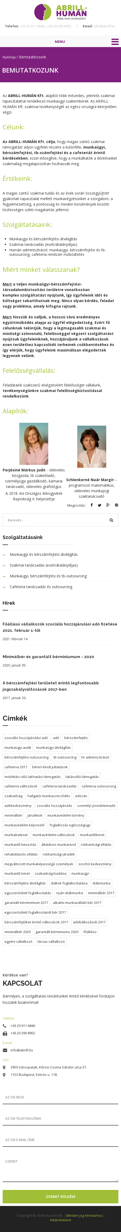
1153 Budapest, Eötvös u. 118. (34, 1074)
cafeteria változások (20, 786)
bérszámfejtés (76, 737)
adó (56, 737)
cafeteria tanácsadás (59, 786)
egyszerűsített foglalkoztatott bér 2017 (35, 912)
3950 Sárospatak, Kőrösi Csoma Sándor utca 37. (49, 1067)
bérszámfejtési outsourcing (26, 757)
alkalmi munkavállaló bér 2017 (77, 902)
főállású (89, 931)
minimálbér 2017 (101, 892)
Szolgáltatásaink (23, 537)
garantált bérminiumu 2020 (57, 931)
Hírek (9, 603)
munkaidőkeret (92, 834)
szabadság (13, 795)
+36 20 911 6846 (32, 26)
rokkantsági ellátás (96, 844)
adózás (81, 795)
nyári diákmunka (69, 892)
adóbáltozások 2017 (89, 922)
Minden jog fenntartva (84, 1215)
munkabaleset (16, 834)
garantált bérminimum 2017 (26, 902)
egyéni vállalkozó (18, 941)
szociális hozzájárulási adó (26, 737)
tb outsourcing (65, 757)
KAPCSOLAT (22, 983)
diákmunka (101, 883)
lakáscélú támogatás (82, 776)
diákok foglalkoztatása (69, 883)
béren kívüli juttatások (50, 767)
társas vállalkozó (51, 941)
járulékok (34, 815)
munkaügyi (80, 873)
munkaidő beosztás (20, 844)
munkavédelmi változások (54, 834)
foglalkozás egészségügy (70, 825)
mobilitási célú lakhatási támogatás (32, 776)
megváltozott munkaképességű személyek (38, 864)
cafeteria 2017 (15, 767)
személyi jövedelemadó (96, 805)
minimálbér (13, 815)
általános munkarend (58, 844)
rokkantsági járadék (59, 854)
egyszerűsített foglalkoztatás (27, 892)
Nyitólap (10, 57)
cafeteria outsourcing (99, 786)
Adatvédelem (60, 1220)
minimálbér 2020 (17, 931)
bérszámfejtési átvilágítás (25, 883)
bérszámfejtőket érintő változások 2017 (36, 922)
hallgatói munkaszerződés (48, 795)
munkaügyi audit (17, 747)
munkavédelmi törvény (65, 815)
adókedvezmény (18, 805)
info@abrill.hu (104, 26)
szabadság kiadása (50, 873)
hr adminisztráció (95, 757)
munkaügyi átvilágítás (53, 747)
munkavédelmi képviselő (24, 825)
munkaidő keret (17, 873)
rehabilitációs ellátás (21, 854)
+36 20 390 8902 (59, 26)
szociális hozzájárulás (54, 805)
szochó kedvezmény (95, 864)
